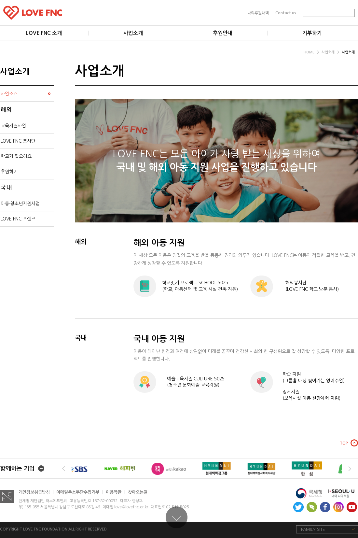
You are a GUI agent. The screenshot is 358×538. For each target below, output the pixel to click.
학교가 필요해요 (16, 156)
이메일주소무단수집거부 (79, 492)
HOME (311, 52)
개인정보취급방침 (36, 492)
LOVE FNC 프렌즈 (18, 219)
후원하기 (9, 171)
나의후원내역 (258, 13)
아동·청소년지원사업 (20, 203)
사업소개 (330, 52)
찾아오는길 (137, 492)
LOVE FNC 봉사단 (18, 141)
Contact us (285, 13)
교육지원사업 (13, 125)
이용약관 (115, 492)
